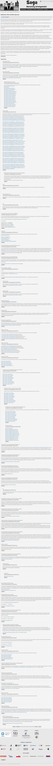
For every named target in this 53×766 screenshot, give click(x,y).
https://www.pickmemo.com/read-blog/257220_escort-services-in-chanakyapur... (14, 141)
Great (3, 184)
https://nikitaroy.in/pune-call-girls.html (9, 88)
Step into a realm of (4, 544)
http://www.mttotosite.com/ (5, 239)
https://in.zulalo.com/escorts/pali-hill (6, 364)
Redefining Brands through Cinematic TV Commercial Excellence (14, 172)
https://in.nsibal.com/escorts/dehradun (6, 699)
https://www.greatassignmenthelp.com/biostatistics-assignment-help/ (11, 325)
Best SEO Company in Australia (8, 716)
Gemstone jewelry (5, 281)
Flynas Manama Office (6, 61)
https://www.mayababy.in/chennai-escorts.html (12, 431)
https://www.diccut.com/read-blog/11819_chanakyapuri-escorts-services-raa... (14, 143)
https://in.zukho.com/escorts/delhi (7, 376)
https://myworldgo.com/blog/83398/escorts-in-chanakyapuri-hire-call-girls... (13, 138)
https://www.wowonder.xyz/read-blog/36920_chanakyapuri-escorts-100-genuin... (14, 120)
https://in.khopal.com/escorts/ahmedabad (11, 419)
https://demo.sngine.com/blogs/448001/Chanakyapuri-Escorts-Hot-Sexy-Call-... (14, 136)
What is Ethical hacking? (5, 706)
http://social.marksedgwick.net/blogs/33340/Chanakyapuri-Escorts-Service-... (14, 132)
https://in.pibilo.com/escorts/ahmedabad (9, 400)
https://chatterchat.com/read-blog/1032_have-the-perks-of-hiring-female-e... (13, 153)
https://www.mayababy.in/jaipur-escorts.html (11, 439)
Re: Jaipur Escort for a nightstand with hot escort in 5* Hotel (12, 369)
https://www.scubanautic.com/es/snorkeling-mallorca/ (11, 540)
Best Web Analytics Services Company (7, 594)
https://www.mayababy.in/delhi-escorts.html (11, 430)
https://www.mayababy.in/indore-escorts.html (11, 438)
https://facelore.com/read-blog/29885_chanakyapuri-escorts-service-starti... (13, 126)
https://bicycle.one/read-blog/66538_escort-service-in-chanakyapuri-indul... (13, 142)
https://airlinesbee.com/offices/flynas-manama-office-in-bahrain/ (12, 67)
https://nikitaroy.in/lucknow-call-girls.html (9, 104)
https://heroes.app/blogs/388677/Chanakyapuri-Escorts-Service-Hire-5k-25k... (14, 150)
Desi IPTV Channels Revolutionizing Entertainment (9, 465)
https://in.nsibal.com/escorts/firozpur (6, 698)
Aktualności (23, 9)
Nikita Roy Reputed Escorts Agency (9, 81)
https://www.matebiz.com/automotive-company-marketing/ (11, 461)
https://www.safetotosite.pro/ (5, 235)
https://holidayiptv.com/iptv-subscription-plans (9, 484)
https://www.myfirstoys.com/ (8, 642)
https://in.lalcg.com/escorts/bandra (6, 655)
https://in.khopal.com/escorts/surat (10, 421)
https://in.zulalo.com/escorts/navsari (7, 351)
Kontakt (46, 9)
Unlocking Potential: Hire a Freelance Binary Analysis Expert (11, 610)
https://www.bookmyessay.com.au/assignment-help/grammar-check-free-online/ (15, 219)
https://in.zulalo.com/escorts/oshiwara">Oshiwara (11, 336)
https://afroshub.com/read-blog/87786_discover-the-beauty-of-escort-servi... (13, 148)
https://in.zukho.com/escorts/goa (7, 379)
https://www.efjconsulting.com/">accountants (36, 547)
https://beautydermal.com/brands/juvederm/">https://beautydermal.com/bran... (24, 667)
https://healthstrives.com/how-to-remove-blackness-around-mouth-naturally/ (12, 263)
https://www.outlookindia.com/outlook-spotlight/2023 (8, 241)
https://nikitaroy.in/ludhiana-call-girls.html (10, 105)
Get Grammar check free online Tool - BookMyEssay (9, 213)
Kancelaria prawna (6, 563)
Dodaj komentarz (3, 56)
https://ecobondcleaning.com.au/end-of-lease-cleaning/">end (35, 501)
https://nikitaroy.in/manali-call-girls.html (9, 106)
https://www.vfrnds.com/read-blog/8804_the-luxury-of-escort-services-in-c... (13, 144)
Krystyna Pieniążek (5, 17)
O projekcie (29, 9)
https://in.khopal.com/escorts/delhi (10, 413)
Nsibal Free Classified (4, 692)
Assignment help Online (5, 300)
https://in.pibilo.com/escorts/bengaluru (9, 396)
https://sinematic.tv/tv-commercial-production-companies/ (14, 180)
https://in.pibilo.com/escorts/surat (8, 402)
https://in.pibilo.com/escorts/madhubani (9, 401)
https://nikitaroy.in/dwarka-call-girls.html (9, 96)
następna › (36, 726)
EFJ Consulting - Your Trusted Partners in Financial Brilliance (11, 553)
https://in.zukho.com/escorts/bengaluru (8, 377)
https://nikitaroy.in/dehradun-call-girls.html (10, 95)
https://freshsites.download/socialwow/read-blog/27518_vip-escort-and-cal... (13, 115)
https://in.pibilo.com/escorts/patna (9, 399)
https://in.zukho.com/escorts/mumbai (8, 375)
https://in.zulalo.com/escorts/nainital (7, 350)
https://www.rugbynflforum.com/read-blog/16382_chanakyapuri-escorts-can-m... (14, 166)
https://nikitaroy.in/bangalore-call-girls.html (10, 92)
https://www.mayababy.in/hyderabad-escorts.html (12, 433)
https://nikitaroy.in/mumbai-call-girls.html (9, 89)
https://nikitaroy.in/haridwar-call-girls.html (10, 100)
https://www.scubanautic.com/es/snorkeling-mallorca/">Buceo (12, 525)
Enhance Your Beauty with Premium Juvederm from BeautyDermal (12, 663)
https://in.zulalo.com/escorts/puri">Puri (9, 334)
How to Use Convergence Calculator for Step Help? (11, 624)
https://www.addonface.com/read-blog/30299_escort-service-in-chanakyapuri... (14, 156)
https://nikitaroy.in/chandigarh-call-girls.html (10, 93)
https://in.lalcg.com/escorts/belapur (6, 656)
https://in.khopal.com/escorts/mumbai (10, 412)
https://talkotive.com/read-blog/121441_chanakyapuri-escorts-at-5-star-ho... (13, 137)
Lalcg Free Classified (4, 649)
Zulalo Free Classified (4, 329)
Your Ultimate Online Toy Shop (6, 636)
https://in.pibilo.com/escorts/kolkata (9, 397)
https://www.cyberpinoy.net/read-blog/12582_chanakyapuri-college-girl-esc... (13, 164)
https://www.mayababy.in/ (9, 428)
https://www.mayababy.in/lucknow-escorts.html (12, 440)
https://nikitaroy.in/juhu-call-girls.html (9, 103)
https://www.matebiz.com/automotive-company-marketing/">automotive (32, 447)
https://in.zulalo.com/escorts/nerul (6, 362)
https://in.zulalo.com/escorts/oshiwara (6, 363)
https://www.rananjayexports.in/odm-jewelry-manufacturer (13, 285)
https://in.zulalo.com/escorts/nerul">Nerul (10, 335)
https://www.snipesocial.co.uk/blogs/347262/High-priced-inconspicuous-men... (14, 158)
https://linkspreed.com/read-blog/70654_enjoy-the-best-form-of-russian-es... (13, 131)
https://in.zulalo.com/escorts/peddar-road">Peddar (11, 338)
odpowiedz (4, 68)
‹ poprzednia (17, 726)
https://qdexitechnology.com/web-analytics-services (11, 602)
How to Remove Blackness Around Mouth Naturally (9, 256)
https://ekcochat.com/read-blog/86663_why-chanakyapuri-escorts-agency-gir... (14, 165)
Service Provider (5, 110)
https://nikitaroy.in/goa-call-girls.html (9, 90)
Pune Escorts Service (8, 425)
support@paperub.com (9, 620)
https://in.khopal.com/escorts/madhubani (11, 420)
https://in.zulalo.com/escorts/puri (5, 361)
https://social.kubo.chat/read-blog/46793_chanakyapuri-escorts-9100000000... (14, 135)
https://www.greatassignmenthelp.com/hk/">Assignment (12, 303)
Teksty (34, 9)
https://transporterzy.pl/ (10, 576)
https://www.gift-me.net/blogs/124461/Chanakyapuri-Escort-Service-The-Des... (14, 155)
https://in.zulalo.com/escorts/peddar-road (7, 365)
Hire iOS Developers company (6, 267)
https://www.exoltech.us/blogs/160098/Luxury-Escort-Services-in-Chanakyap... (14, 146)
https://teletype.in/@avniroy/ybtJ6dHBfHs (8, 168)
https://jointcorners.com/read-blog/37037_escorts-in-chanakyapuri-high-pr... (13, 159)
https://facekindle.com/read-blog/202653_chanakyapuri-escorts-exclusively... (13, 130)
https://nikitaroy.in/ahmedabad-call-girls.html (10, 91)
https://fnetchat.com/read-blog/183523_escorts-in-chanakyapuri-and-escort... (14, 154)
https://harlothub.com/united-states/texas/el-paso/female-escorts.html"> (14, 248)
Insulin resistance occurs (7, 194)
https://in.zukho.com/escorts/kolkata (8, 378)
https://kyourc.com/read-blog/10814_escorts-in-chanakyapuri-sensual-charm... (14, 125)
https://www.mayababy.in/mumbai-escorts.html (12, 432)
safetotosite (3, 231)
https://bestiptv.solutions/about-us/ (8, 473)
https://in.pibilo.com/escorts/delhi (8, 395)
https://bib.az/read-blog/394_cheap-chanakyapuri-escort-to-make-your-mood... (14, 162)
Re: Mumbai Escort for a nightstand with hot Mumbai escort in (15, 406)
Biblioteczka (40, 9)
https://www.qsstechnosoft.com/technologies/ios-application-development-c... (16, 277)
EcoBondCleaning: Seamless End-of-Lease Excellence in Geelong (11, 498)
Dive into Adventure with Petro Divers (7, 583)
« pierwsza (14, 726)
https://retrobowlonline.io (40, 187)
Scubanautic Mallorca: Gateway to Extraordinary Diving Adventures (12, 520)
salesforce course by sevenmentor (6, 672)
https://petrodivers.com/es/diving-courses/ (10, 590)
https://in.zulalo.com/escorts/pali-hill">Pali (10, 337)
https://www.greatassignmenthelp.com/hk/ (7, 315)
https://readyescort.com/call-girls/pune (11, 349)
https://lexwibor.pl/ (8, 566)
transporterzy (6, 573)
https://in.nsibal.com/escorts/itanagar (6, 697)
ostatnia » (40, 726)
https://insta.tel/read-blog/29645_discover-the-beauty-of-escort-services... (13, 149)
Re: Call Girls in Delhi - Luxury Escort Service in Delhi (12, 388)
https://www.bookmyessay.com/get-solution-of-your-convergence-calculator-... (16, 632)
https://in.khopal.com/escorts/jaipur (10, 411)
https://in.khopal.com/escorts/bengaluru (11, 414)
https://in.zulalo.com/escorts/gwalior (14, 352)
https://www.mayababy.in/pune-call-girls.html (11, 429)
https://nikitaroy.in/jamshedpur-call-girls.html (10, 102)
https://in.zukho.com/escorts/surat (7, 384)
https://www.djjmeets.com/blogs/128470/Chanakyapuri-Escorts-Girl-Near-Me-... (14, 147)
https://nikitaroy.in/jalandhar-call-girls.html (10, 101)
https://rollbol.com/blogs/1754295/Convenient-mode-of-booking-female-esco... (14, 160)
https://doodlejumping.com (34, 207)
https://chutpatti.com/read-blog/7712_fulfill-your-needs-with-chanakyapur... (13, 152)
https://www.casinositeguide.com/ (6, 240)
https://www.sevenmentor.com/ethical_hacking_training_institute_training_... (16, 712)
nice (3, 203)
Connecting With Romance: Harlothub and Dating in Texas (10, 245)
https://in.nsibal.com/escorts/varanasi (6, 700)
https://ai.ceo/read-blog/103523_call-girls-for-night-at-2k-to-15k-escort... (13, 140)
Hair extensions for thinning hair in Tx (7, 683)
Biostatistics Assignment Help (6, 320)
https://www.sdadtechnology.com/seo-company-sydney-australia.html (12, 723)
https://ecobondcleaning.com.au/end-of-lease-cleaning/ (12, 516)
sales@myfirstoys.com (9, 645)
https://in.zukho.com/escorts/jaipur (7, 374)
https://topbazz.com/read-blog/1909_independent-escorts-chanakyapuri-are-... (14, 161)
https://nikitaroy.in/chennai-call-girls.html (9, 94)
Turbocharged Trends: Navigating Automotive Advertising (10, 444)
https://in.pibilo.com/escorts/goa (8, 398)
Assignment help (4, 310)
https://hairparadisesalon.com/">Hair (9, 686)
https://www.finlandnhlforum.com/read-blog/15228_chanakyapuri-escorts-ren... (14, 167)
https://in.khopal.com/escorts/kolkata (10, 415)
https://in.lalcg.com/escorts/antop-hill (6, 654)
